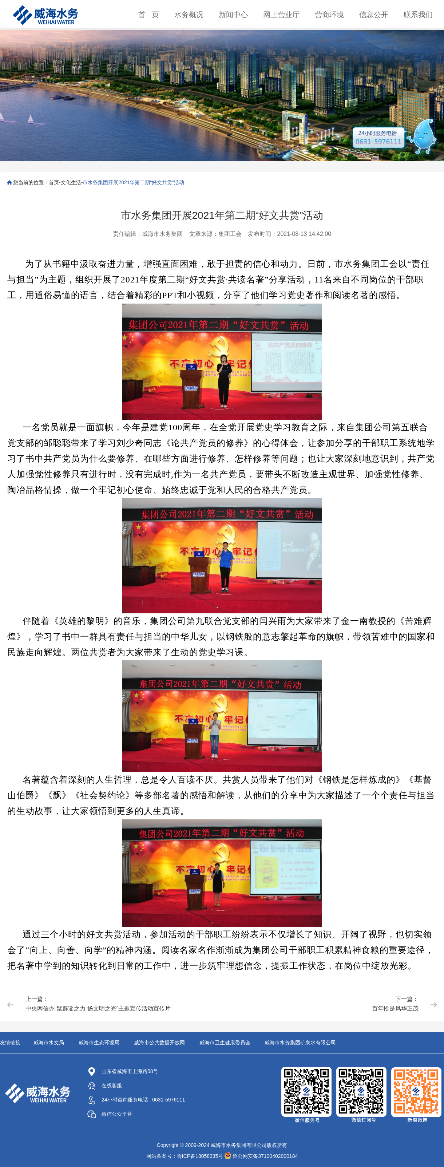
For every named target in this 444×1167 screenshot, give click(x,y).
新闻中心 (233, 15)
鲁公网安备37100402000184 (265, 1156)
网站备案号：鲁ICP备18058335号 (184, 1156)
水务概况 (188, 15)
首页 (54, 182)
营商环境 (329, 15)
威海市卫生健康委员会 (224, 1042)
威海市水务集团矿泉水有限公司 (300, 1042)
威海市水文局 (48, 1042)
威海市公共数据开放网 (159, 1042)
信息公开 (373, 15)
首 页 (148, 15)
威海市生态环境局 (99, 1042)
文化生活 (71, 182)
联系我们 (418, 15)
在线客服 (104, 1085)
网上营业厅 (281, 15)
